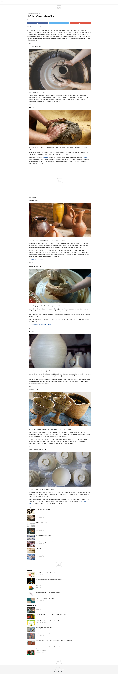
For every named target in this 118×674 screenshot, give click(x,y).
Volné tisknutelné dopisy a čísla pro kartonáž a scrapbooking (51, 620)
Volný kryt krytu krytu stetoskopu (44, 627)
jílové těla (45, 157)
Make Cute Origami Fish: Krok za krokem (46, 572)
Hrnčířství (38, 13)
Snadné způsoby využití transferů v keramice (47, 542)
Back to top (59, 667)
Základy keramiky (31, 13)
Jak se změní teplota (41, 522)
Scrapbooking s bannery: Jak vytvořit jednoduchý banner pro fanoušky (54, 640)
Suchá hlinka (39, 585)
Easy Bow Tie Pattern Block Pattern (45, 598)
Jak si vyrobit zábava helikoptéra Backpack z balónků (49, 579)
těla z (85, 157)
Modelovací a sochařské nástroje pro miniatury (48, 592)
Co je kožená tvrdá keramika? (43, 509)
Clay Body (38, 548)
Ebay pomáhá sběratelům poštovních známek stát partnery (51, 614)
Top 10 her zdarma (41, 650)
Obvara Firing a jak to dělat (43, 607)
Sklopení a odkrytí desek (42, 516)
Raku (37, 529)
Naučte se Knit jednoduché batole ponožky (47, 633)
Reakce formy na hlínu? (42, 555)
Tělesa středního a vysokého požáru (41, 324)
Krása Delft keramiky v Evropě (43, 535)
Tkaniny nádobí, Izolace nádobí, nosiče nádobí (48, 646)
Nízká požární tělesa (37, 259)
